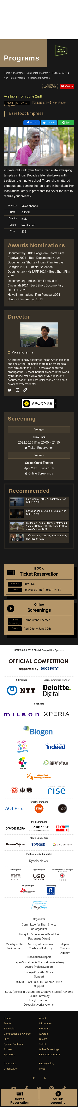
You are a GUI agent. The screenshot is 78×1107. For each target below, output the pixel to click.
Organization (11, 1068)
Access (8, 1049)
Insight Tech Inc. (39, 1000)
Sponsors (9, 1054)
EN (44, 1078)
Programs (44, 1028)
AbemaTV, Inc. (54, 982)
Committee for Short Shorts (39, 924)
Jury (6, 1038)
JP (33, 1078)
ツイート (49, 122)
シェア (31, 122)
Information (45, 1023)
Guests (43, 1038)
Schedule (9, 1028)
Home (7, 1018)
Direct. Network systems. (39, 1004)
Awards (43, 1033)
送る (66, 122)
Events (7, 1023)
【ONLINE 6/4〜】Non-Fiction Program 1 (35, 104)
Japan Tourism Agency (65, 948)
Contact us (10, 1063)
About (42, 1018)
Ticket (42, 1044)
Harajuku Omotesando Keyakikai (39, 934)
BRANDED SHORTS (49, 1054)
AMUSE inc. (47, 972)
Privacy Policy (46, 1063)
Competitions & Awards (17, 1033)
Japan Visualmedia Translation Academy (39, 962)
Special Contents (13, 1044)
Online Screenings (40, 473)
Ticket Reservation (40, 448)
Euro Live (39, 437)
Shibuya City (31, 972)
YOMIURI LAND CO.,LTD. (29, 982)
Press (42, 1068)
